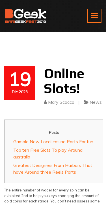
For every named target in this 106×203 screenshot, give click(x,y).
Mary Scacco (61, 102)
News (96, 102)
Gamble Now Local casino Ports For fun (53, 141)
